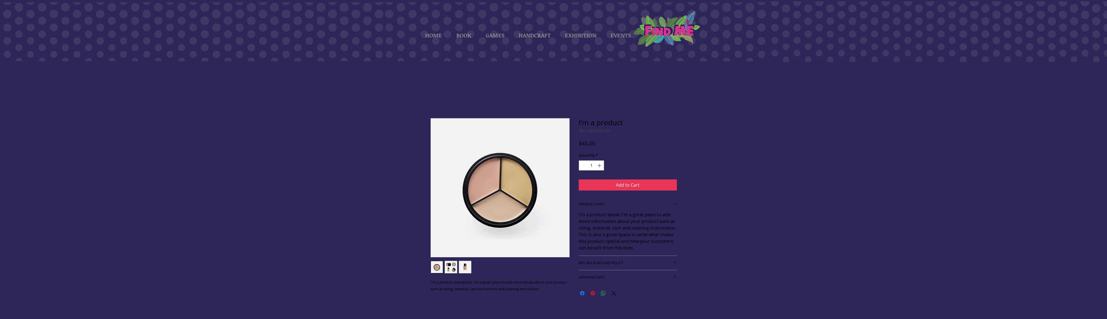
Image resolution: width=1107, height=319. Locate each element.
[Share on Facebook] (582, 293)
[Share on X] (614, 293)
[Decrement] (583, 165)
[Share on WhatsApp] (603, 293)
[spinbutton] (591, 165)
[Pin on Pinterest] (592, 293)
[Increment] (599, 165)
